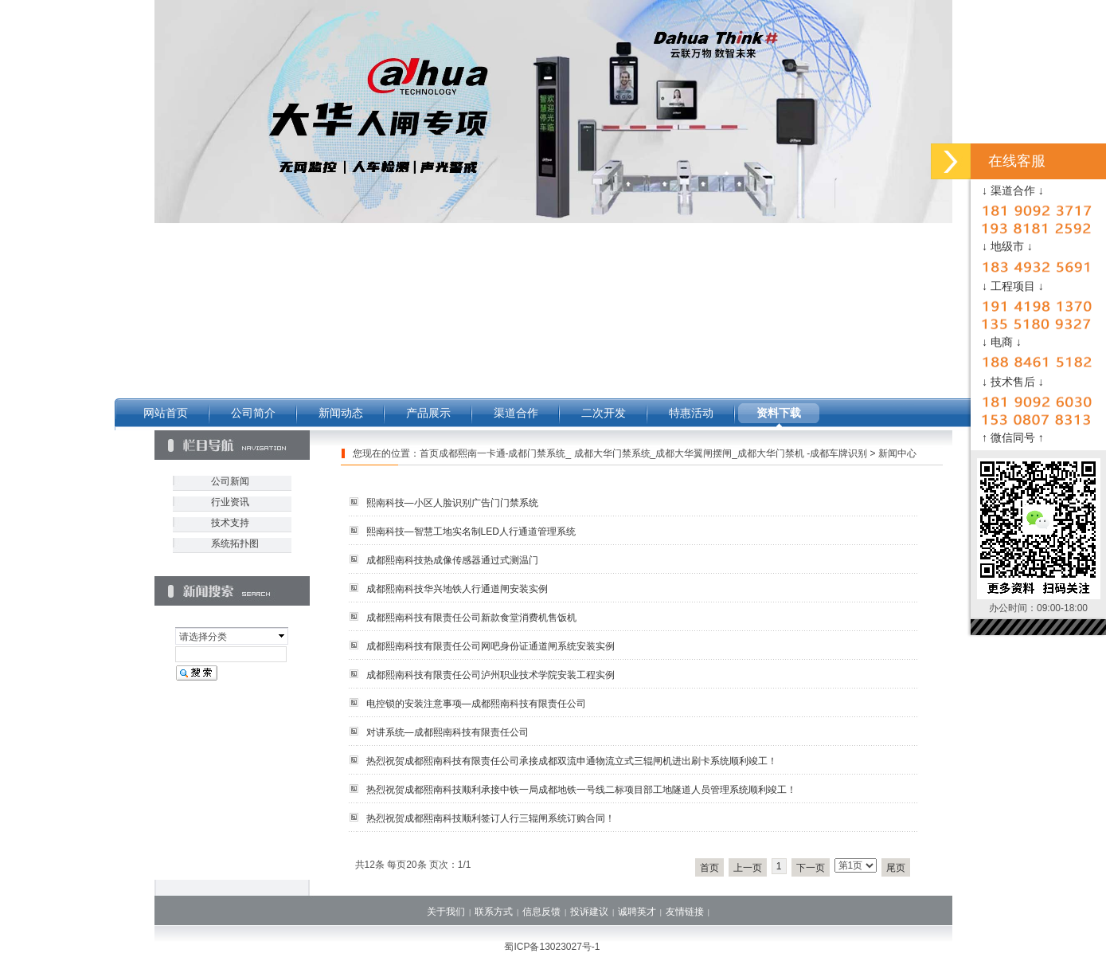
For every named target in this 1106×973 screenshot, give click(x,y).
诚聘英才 (637, 911)
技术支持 (230, 522)
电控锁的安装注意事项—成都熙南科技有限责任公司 (476, 703)
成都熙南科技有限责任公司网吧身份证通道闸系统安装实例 (490, 646)
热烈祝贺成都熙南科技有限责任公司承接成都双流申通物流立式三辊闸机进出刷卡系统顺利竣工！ (571, 761)
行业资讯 (230, 502)
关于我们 (446, 911)
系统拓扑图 (235, 543)
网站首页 (165, 412)
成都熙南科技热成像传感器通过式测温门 (452, 560)
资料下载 (778, 412)
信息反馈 (541, 911)
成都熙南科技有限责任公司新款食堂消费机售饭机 (471, 617)
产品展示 (428, 412)
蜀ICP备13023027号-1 (552, 946)
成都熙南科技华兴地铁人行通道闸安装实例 (457, 588)
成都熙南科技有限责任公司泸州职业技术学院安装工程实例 (490, 675)
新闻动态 (341, 412)
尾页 (895, 867)
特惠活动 (691, 412)
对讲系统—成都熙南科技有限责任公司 (447, 732)
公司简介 (253, 412)
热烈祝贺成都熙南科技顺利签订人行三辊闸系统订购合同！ (490, 818)
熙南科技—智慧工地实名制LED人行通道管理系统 (471, 531)
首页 (709, 867)
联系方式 (494, 911)
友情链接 (685, 911)
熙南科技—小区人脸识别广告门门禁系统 (452, 502)
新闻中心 (897, 453)
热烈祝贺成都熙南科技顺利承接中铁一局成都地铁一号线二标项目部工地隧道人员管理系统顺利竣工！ (581, 789)
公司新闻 (230, 481)
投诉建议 (589, 911)
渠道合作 (516, 412)
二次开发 (603, 412)
